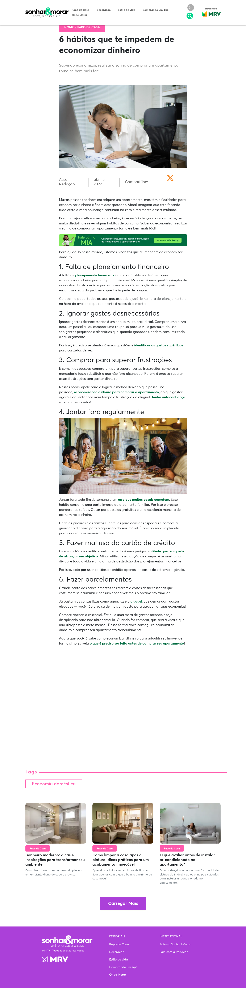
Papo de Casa (80, 10)
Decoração (103, 10)
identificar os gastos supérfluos (158, 345)
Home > (70, 27)
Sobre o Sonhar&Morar (175, 944)
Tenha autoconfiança (168, 397)
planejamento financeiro (94, 275)
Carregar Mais (123, 904)
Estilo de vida (126, 10)
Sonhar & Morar (47, 9)
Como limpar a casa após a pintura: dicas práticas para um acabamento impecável (120, 860)
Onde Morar (79, 15)
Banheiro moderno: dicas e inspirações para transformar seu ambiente (55, 860)
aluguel (136, 601)
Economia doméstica (55, 784)
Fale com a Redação (174, 952)
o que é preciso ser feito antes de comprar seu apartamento (137, 643)
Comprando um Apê (155, 10)
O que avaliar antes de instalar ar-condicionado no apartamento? (187, 860)
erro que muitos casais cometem (143, 499)
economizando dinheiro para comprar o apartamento (116, 392)
